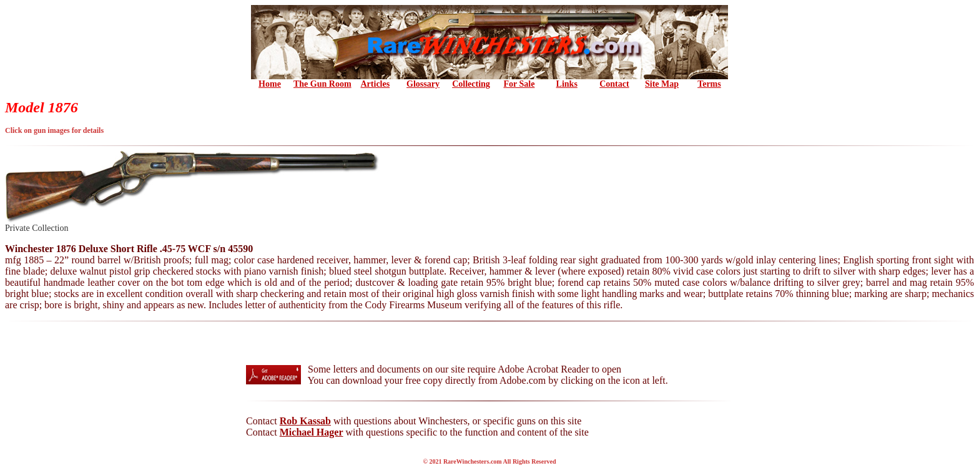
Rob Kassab (305, 421)
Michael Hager (311, 432)
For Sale (518, 84)
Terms (709, 84)
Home (269, 84)
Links (567, 84)
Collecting (471, 84)
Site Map (662, 84)
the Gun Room (322, 84)
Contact (614, 84)
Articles (375, 84)
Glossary (423, 84)
